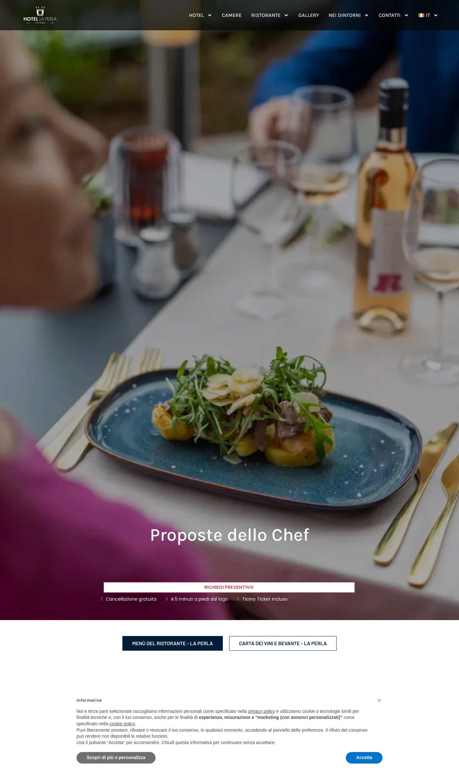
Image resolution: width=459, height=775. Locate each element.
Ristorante (270, 15)
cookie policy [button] (122, 723)
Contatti (394, 15)
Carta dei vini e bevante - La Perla (283, 643)
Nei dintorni (349, 15)
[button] (379, 700)
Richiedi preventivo (229, 587)
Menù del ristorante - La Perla (172, 643)
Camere (232, 15)
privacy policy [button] (261, 711)
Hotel (200, 15)
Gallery (308, 15)
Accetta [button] (364, 757)
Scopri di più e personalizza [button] (116, 757)
